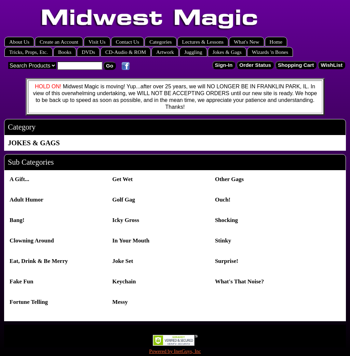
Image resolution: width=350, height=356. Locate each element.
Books (64, 52)
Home (276, 42)
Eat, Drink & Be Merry (39, 261)
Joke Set (122, 261)
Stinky (223, 240)
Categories (160, 42)
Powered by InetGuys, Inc (175, 351)
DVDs (88, 52)
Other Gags (229, 179)
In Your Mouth (130, 240)
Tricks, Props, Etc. (28, 52)
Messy (119, 302)
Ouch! (222, 199)
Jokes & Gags (227, 52)
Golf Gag (123, 199)
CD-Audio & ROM (125, 52)
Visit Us (97, 42)
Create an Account (59, 42)
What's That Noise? (239, 281)
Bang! (17, 220)
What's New (246, 42)
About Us (19, 42)
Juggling (193, 52)
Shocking (226, 220)
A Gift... (19, 179)
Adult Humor (26, 199)
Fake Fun (21, 281)
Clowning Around (32, 240)
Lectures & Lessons (203, 42)
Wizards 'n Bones (270, 52)
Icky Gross (125, 220)
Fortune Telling (29, 302)
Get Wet (122, 179)
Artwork (165, 52)
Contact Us (127, 42)
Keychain (124, 281)
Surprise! (226, 261)
